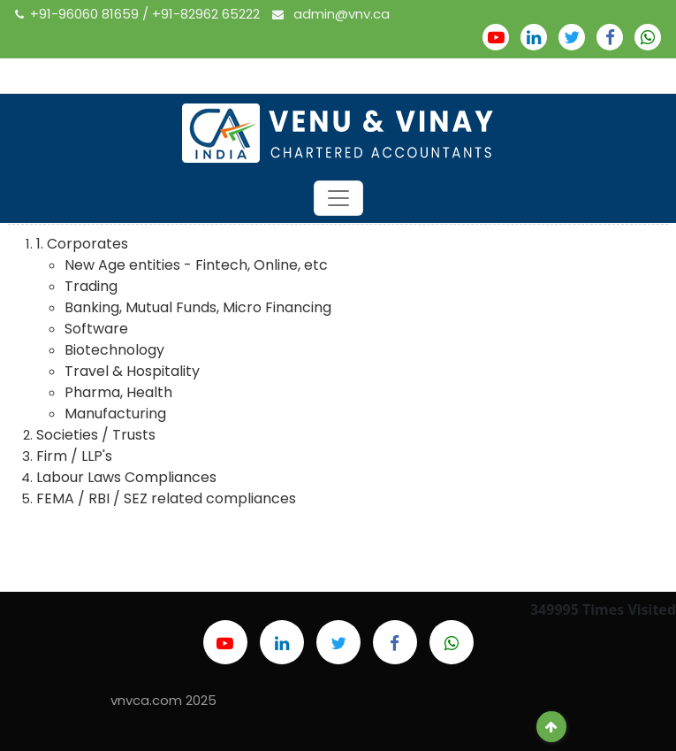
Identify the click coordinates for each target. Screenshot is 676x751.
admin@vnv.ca (331, 13)
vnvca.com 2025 (163, 700)
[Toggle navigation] (338, 198)
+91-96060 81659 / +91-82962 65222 (139, 13)
